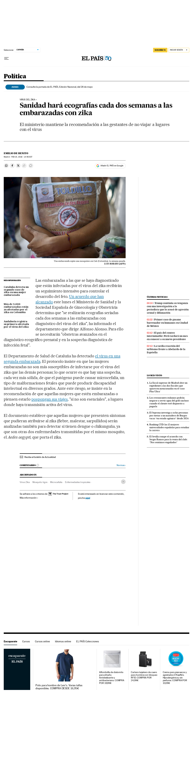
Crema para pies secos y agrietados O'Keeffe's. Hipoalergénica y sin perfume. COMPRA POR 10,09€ (175, 677)
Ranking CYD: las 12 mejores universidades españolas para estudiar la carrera (169, 427)
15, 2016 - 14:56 (21, 157)
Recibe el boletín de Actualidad (40, 457)
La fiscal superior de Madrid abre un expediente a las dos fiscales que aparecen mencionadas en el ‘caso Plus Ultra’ (168, 387)
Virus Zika (25, 482)
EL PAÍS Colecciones (87, 641)
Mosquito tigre (39, 482)
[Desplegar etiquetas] (123, 481)
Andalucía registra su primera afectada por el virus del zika (16, 324)
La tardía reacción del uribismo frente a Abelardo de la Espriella (166, 349)
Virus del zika (27, 99)
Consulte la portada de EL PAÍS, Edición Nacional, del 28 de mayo (59, 86)
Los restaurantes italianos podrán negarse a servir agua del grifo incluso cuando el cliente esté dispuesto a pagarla (169, 402)
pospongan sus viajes (49, 399)
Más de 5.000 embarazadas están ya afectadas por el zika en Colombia (16, 308)
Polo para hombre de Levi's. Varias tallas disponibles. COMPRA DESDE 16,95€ (58, 687)
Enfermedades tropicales (77, 482)
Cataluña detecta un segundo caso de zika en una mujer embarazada (16, 291)
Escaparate (10, 641)
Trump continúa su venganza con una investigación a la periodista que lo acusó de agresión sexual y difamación (168, 308)
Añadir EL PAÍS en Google (111, 165)
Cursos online (42, 641)
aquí (87, 497)
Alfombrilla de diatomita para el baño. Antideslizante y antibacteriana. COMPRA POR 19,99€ (111, 677)
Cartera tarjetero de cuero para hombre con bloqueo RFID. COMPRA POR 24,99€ (144, 676)
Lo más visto (154, 375)
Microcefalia (56, 482)
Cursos (26, 641)
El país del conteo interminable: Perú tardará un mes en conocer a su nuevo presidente (167, 336)
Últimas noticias (157, 297)
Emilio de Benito (16, 153)
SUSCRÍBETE (160, 50)
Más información (29, 497)
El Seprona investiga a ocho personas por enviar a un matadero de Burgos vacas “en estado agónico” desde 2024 (169, 415)
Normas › (121, 465)
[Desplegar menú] (6, 58)
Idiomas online (63, 641)
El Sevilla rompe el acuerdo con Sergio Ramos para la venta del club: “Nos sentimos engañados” (168, 439)
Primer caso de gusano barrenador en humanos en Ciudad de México (167, 323)
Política (15, 76)
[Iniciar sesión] (178, 50)
